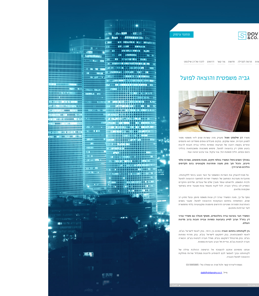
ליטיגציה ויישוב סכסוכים (224, 111)
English (234, 67)
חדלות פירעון (228, 103)
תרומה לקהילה (197, 62)
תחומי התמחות (222, 62)
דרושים (162, 62)
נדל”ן (232, 95)
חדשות (183, 62)
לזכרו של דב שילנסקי (146, 62)
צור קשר (173, 62)
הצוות (209, 62)
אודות (235, 62)
